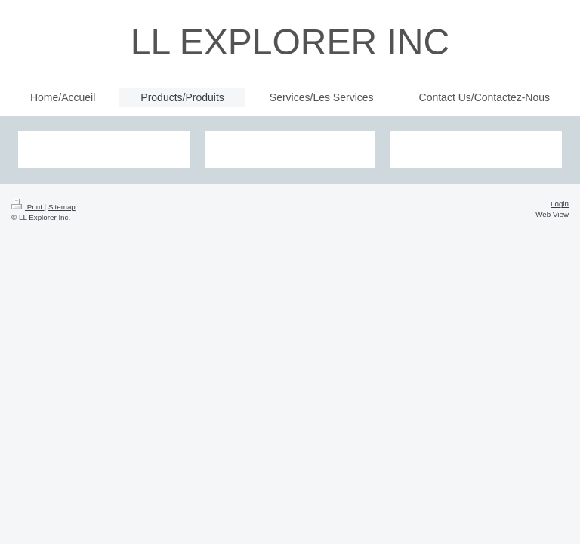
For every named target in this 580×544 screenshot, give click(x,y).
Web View (552, 214)
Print (28, 206)
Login (560, 203)
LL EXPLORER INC (290, 42)
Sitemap (62, 206)
